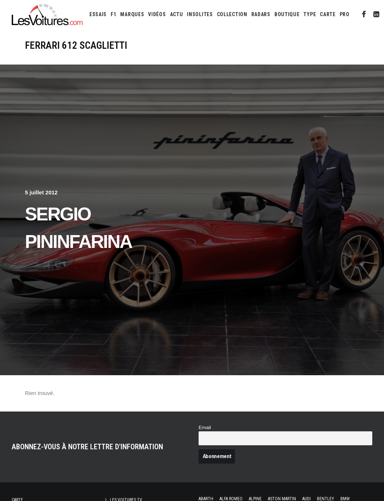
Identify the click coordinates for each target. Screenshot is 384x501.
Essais (98, 14)
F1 (113, 14)
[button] (364, 14)
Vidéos (157, 14)
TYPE (309, 14)
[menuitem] (98, 14)
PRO (345, 14)
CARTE (328, 14)
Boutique (287, 14)
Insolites (200, 14)
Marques (132, 14)
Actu (176, 14)
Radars (260, 14)
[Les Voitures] (47, 14)
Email (205, 427)
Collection (232, 14)
